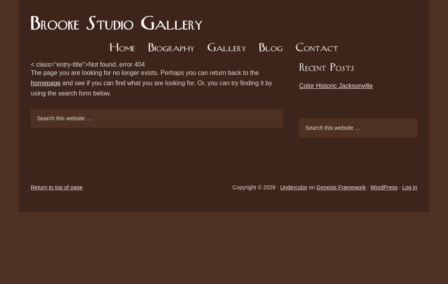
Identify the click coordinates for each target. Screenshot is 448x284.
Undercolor (293, 187)
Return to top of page (57, 187)
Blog (271, 48)
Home (122, 48)
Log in (409, 187)
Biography (171, 48)
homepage (46, 83)
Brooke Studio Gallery (119, 18)
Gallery (226, 48)
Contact (316, 48)
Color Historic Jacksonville (336, 85)
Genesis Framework (341, 187)
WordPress (384, 187)
